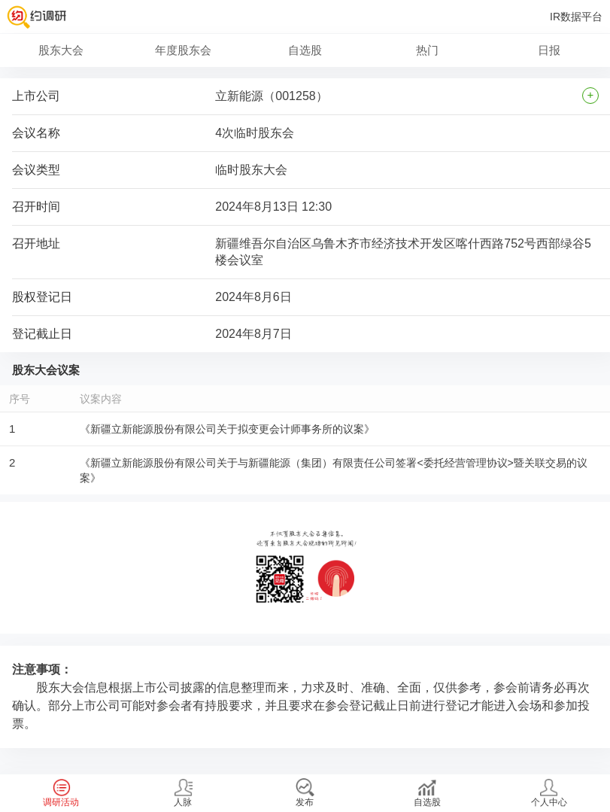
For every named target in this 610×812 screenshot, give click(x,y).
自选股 (305, 50)
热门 (427, 50)
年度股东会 (183, 50)
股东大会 (60, 50)
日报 (549, 50)
